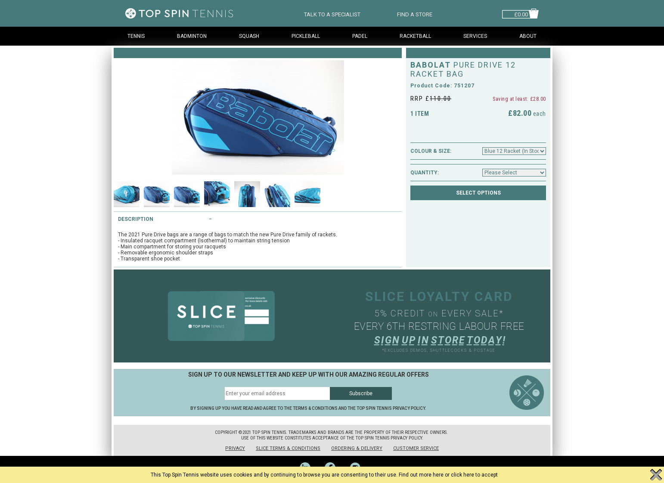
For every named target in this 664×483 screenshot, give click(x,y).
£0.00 (521, 14)
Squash (249, 36)
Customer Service (416, 448)
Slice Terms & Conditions (288, 448)
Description (135, 219)
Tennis (136, 36)
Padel (359, 36)
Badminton (192, 36)
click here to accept (474, 475)
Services (475, 36)
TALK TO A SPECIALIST (332, 14)
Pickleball (306, 36)
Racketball (415, 36)
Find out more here (421, 475)
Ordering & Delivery (356, 448)
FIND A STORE (414, 14)
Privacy (235, 448)
